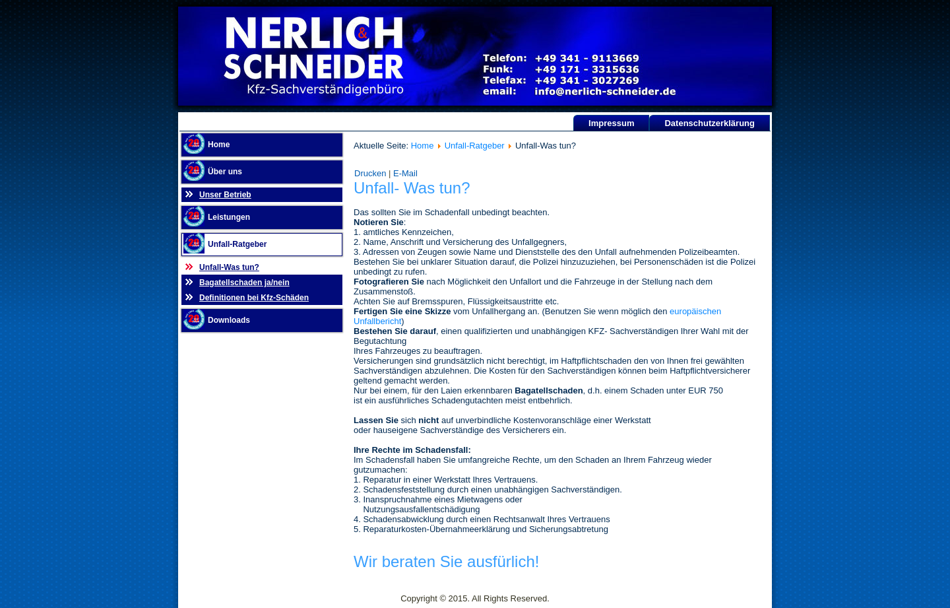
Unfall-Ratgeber (237, 244)
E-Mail (405, 173)
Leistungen (229, 217)
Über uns (225, 171)
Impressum (611, 123)
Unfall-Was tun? (229, 267)
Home (219, 144)
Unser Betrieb (225, 194)
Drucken (371, 173)
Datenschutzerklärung (709, 123)
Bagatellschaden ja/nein (244, 282)
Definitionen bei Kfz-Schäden (254, 297)
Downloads (229, 320)
